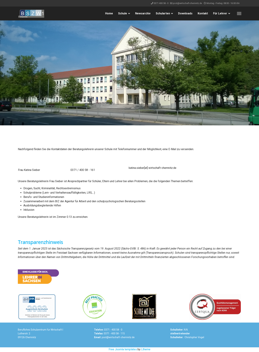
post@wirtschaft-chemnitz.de (187, 3)
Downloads (185, 13)
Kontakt (203, 13)
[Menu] (239, 13)
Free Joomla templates (123, 349)
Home (109, 13)
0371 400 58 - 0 (161, 3)
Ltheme (145, 349)
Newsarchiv (143, 13)
